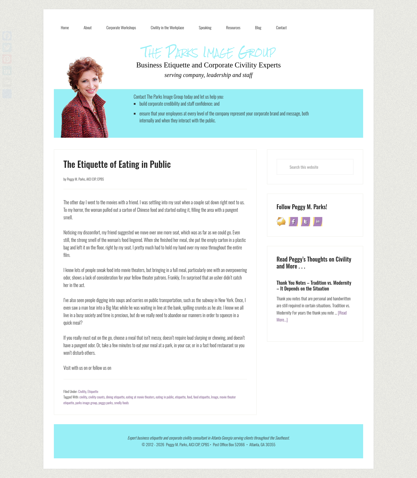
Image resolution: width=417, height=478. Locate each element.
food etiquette (201, 396)
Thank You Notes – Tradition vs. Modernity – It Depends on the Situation (314, 285)
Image (214, 396)
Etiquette (92, 391)
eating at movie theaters (140, 396)
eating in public (165, 396)
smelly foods (121, 402)
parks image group (86, 402)
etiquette (180, 396)
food (189, 396)
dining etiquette (115, 396)
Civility (82, 391)
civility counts (96, 396)
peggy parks (105, 402)
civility (83, 396)
